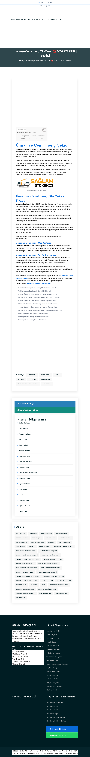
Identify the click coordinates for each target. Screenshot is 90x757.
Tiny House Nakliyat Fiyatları (56, 721)
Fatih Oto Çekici (23, 495)
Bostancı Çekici (23, 428)
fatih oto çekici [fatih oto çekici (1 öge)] (50, 538)
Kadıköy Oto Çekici (24, 423)
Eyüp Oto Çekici (23, 489)
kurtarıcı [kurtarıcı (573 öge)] (51, 542)
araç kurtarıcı (45, 374)
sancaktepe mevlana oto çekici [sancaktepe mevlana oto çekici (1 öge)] (48, 563)
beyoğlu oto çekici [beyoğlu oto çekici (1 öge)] (61, 533)
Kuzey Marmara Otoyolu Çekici (28, 472)
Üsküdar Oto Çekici (24, 456)
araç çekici (32, 374)
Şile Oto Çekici (23, 511)
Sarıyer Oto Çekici (24, 500)
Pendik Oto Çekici (24, 467)
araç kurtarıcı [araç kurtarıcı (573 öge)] (20, 533)
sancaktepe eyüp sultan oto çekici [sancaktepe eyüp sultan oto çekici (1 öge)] (27, 555)
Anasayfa (14, 19)
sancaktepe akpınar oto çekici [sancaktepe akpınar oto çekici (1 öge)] (63, 546)
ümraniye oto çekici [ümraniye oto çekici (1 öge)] (45, 593)
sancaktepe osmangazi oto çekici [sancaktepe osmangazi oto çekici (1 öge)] (26, 568)
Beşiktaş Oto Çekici (24, 478)
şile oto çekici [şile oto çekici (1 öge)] (20, 597)
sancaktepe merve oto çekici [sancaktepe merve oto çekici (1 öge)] (25, 563)
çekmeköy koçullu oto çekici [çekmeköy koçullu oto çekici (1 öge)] (25, 589)
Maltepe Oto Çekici (24, 450)
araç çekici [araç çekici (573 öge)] (33, 533)
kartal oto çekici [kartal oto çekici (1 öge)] (21, 542)
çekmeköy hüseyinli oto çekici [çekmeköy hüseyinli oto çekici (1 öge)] (59, 585)
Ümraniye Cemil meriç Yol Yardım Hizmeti (34, 139)
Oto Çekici (33, 379)
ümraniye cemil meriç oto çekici (28, 384)
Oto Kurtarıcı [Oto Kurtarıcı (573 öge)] (20, 546)
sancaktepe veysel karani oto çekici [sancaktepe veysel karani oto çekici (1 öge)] (27, 576)
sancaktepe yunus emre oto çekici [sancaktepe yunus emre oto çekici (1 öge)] (26, 580)
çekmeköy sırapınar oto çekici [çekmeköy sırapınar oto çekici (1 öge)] (25, 593)
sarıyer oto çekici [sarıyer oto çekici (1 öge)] (47, 580)
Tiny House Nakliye (53, 710)
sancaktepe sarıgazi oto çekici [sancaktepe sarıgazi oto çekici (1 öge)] (47, 572)
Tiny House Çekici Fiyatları (55, 717)
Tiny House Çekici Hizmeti (55, 703)
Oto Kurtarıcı (45, 379)
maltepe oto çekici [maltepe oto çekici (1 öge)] (64, 542)
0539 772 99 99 (45, 2)
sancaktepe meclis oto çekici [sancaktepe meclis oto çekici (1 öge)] (53, 559)
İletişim (59, 19)
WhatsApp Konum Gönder (28, 410)
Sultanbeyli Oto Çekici (25, 461)
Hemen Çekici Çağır (26, 404)
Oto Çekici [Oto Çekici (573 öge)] (32, 546)
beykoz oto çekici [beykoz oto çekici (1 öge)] (46, 533)
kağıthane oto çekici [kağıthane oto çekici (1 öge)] (37, 542)
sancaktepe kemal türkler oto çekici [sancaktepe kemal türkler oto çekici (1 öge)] (27, 559)
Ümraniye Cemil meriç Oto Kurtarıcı (33, 137)
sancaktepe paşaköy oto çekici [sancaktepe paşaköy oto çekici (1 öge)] (50, 568)
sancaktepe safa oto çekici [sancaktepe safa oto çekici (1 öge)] (24, 572)
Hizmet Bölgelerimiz (49, 19)
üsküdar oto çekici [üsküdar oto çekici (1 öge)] (61, 593)
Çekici (57, 374)
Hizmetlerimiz (33, 19)
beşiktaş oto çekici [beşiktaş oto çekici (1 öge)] (22, 538)
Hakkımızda (22, 19)
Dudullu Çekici (23, 439)
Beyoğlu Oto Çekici (24, 483)
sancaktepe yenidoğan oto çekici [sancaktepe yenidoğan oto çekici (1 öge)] (53, 576)
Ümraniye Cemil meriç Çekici (27, 133)
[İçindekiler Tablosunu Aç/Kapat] (43, 130)
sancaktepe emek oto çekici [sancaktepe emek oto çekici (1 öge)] (48, 551)
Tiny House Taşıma (52, 714)
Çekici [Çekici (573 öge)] (43, 585)
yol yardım (47, 384)
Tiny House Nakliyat (53, 706)
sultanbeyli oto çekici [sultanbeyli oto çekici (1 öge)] (64, 580)
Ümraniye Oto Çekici (25, 434)
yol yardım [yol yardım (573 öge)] (34, 585)
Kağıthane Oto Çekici (25, 506)
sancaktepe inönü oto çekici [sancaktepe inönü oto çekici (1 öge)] (50, 555)
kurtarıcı (21, 379)
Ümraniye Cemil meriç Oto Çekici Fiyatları (33, 135)
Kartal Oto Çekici (24, 445)
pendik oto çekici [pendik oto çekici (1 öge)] (44, 546)
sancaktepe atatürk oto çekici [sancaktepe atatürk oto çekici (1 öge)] (25, 551)
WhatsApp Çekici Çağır (59, 735)
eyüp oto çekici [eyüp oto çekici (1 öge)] (37, 538)
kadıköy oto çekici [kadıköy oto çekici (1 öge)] (65, 538)
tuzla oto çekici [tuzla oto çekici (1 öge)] (21, 585)
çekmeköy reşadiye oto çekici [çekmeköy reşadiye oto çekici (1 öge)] (47, 589)
